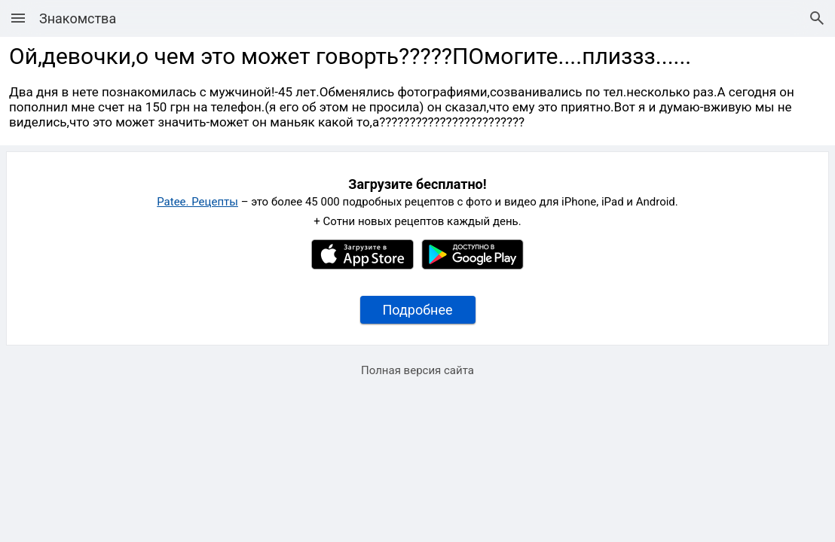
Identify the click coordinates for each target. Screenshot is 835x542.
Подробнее (418, 310)
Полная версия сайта (417, 370)
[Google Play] (472, 266)
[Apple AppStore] (362, 266)
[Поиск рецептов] (817, 18)
